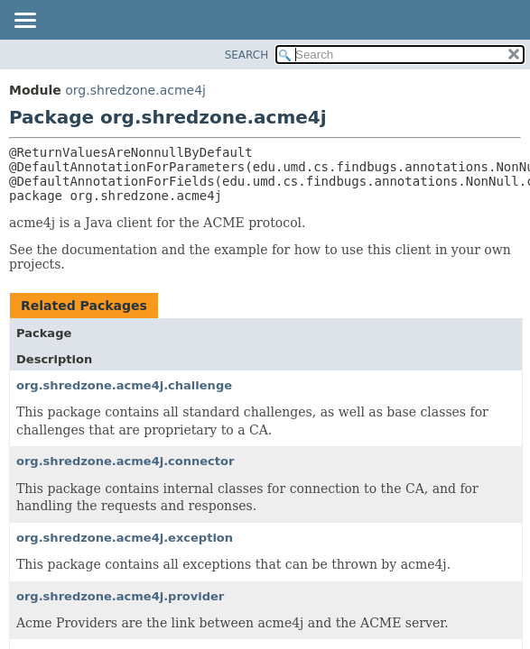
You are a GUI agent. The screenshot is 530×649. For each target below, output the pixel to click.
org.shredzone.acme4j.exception (124, 537)
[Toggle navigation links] (24, 21)
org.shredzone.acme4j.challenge (124, 385)
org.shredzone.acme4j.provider (120, 596)
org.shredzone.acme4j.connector (125, 461)
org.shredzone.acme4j (135, 90)
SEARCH (247, 55)
